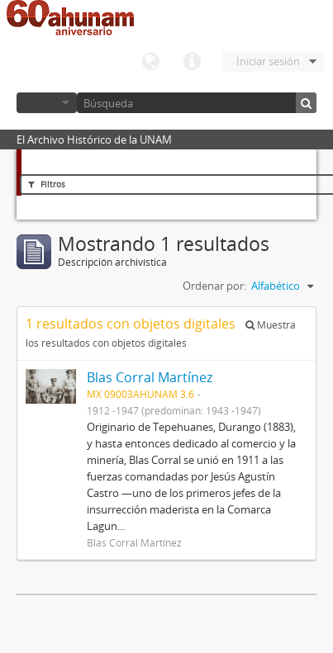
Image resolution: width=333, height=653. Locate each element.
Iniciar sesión (268, 61)
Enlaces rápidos (191, 62)
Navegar (47, 102)
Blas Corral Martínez (149, 377)
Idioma (150, 62)
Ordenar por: (214, 285)
